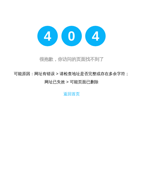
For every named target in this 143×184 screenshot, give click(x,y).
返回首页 (71, 94)
